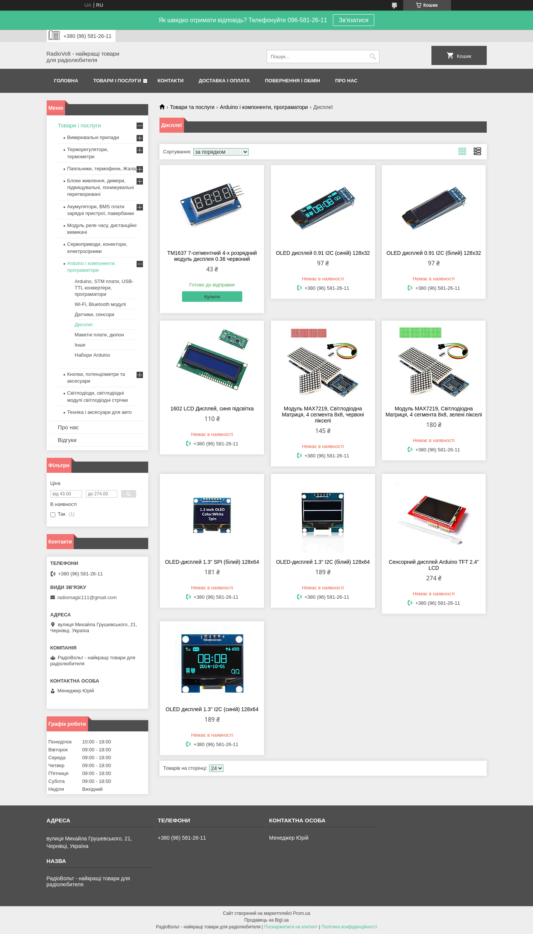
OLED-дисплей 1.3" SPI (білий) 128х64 (212, 562)
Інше (80, 345)
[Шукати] (373, 56)
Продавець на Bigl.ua (266, 920)
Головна (66, 80)
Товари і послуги (117, 80)
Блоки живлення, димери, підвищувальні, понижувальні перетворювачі (100, 187)
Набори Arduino (92, 355)
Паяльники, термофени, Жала (101, 168)
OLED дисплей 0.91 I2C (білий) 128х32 (434, 253)
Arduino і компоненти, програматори (264, 107)
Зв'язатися (354, 20)
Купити (212, 297)
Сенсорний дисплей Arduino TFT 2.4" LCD (433, 565)
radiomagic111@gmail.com (87, 597)
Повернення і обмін (292, 80)
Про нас (346, 80)
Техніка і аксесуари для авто (99, 412)
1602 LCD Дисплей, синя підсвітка (212, 409)
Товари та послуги (192, 107)
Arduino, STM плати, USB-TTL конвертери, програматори (104, 288)
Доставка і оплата (224, 80)
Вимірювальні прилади (93, 137)
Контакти (171, 80)
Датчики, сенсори (94, 314)
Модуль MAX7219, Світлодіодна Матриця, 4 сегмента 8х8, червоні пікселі (323, 415)
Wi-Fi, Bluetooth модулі (100, 304)
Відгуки (67, 440)
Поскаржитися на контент (290, 926)
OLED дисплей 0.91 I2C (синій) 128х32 (323, 253)
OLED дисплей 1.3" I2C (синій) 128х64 (212, 709)
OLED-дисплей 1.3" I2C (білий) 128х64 (323, 562)
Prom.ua (301, 913)
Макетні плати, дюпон (99, 335)
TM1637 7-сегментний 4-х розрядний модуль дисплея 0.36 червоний (212, 256)
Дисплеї (84, 324)
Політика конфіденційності (349, 926)
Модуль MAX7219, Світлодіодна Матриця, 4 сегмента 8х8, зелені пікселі (434, 412)
